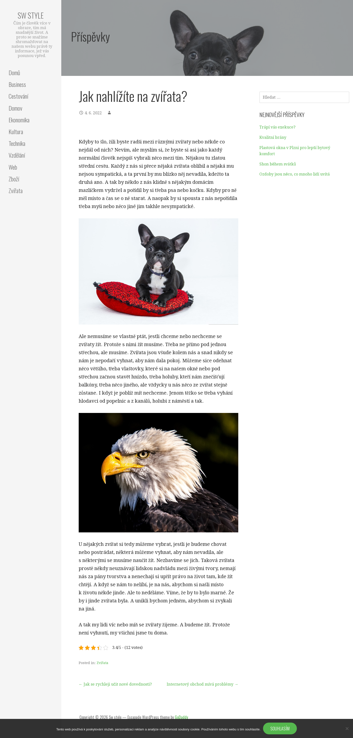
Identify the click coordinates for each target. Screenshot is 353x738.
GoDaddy (181, 717)
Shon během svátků (277, 164)
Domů (14, 72)
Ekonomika (19, 119)
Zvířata (16, 190)
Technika (17, 143)
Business (17, 84)
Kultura (16, 131)
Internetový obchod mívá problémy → (202, 684)
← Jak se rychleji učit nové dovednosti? (115, 684)
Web (13, 167)
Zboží (14, 178)
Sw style (31, 15)
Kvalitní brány (272, 137)
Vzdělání (17, 155)
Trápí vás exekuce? (277, 127)
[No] (346, 728)
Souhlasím (280, 728)
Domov (15, 108)
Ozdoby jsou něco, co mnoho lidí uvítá (294, 174)
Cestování (18, 96)
